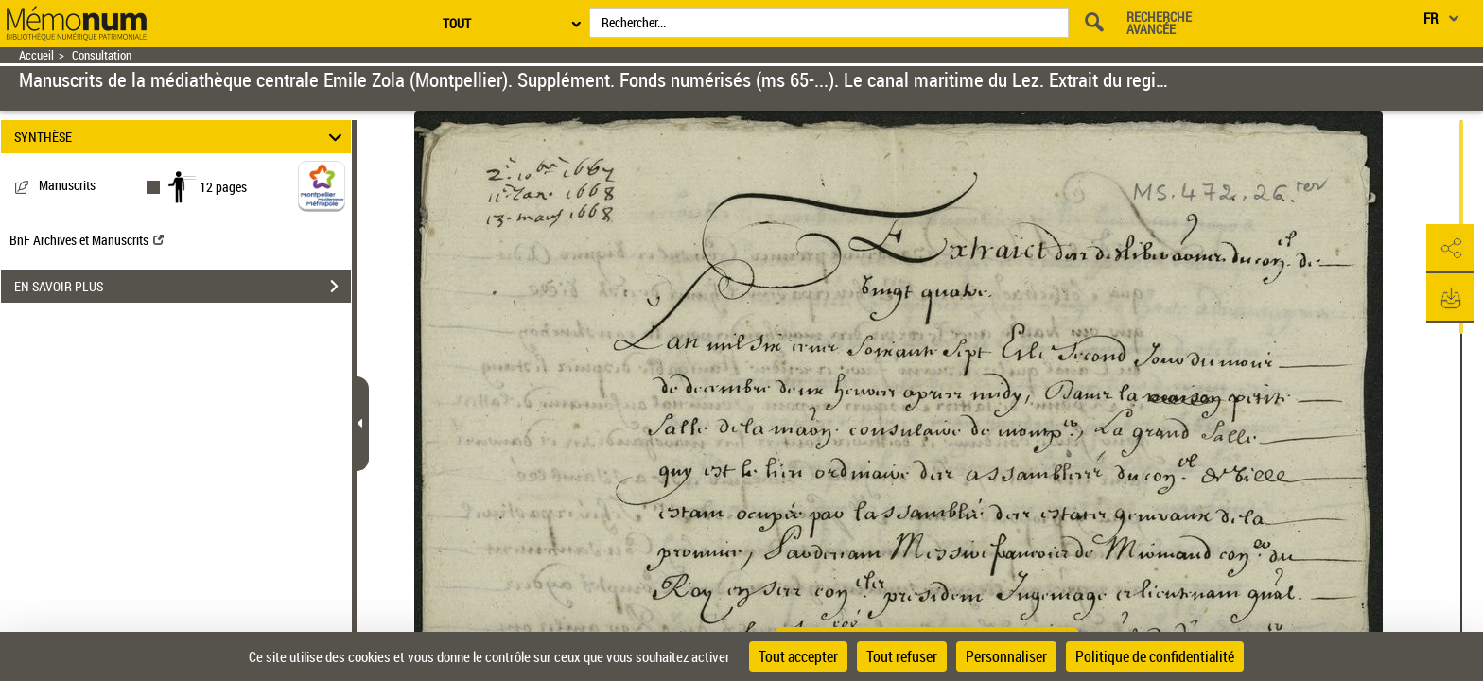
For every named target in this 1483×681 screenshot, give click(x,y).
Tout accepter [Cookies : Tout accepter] (798, 656)
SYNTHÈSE (181, 136)
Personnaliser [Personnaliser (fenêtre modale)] (1006, 656)
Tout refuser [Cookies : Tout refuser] (901, 656)
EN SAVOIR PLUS (182, 286)
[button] (1450, 248)
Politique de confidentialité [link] (1154, 656)
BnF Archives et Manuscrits (86, 240)
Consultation (101, 55)
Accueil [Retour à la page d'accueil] (36, 55)
